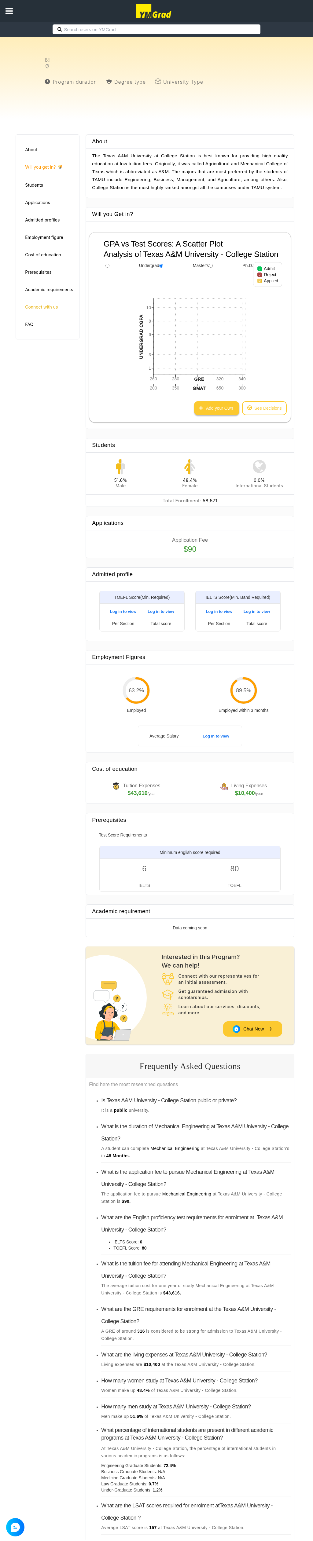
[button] (9, 11)
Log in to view (123, 611)
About (31, 149)
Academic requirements (49, 289)
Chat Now (252, 1029)
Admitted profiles (42, 219)
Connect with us (41, 306)
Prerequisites (38, 272)
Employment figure (44, 237)
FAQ (29, 324)
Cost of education (43, 254)
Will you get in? (43, 167)
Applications (37, 202)
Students (34, 185)
